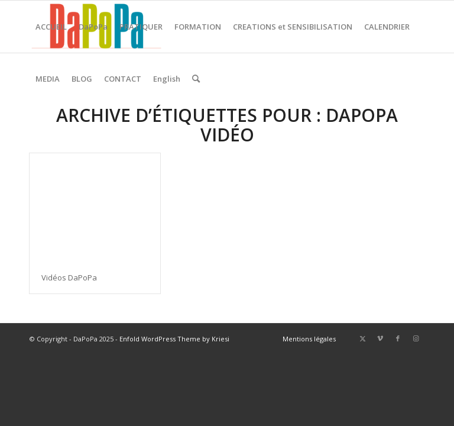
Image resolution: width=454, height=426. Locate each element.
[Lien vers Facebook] (398, 338)
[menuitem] (51, 27)
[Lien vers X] (362, 338)
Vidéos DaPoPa (69, 277)
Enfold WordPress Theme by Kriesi (174, 338)
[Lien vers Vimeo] (380, 338)
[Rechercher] (196, 79)
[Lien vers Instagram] (415, 338)
